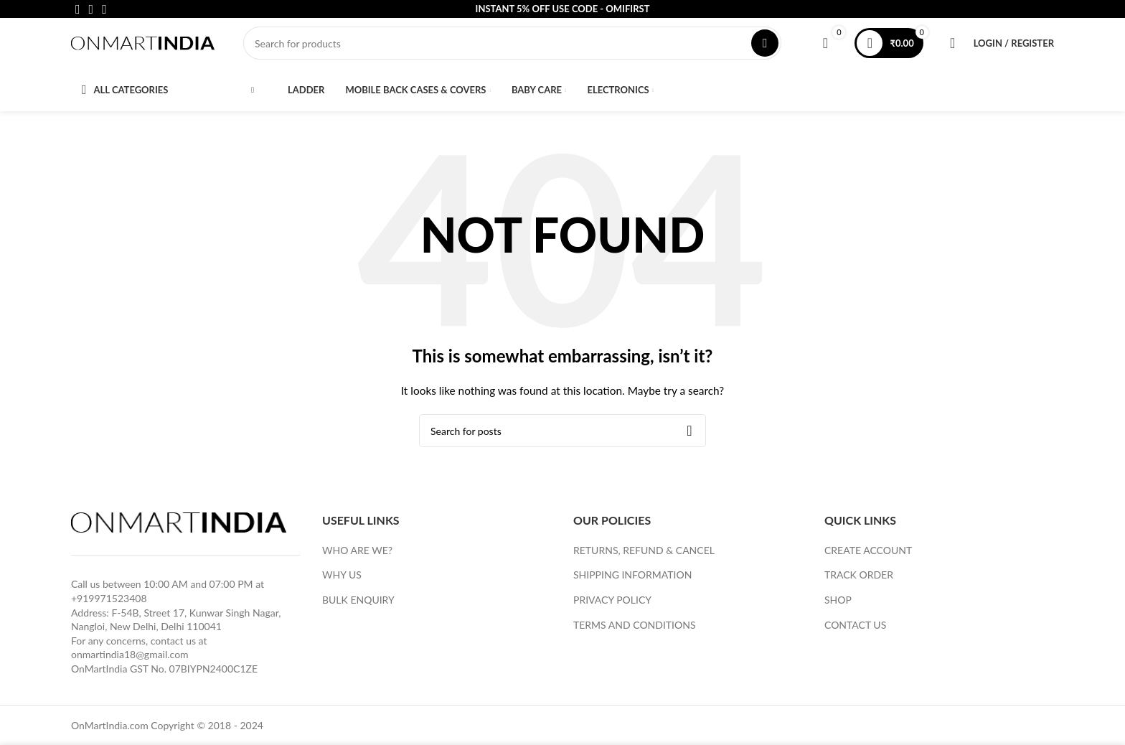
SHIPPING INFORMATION (632, 582)
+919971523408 (109, 605)
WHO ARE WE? (357, 556)
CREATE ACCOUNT (868, 556)
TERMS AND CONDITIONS (634, 631)
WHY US (342, 582)
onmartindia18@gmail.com (130, 661)
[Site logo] (143, 45)
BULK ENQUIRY (358, 607)
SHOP (838, 607)
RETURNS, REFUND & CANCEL (644, 556)
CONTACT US (855, 631)
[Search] (512, 46)
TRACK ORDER (858, 582)
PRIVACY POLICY (612, 607)
